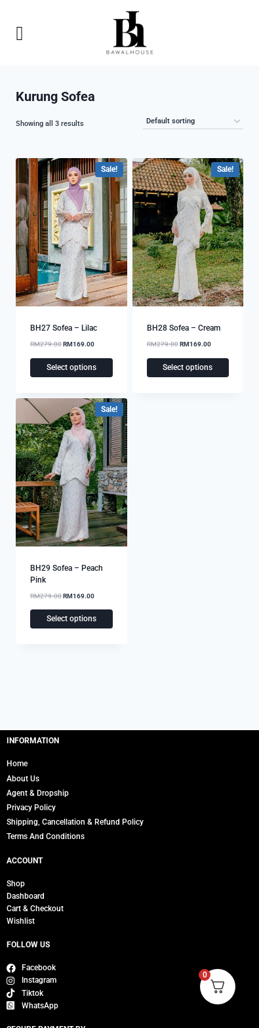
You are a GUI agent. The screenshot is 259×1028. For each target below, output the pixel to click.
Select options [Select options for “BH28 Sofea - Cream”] (187, 367)
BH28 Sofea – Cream (183, 328)
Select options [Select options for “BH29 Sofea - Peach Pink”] (71, 618)
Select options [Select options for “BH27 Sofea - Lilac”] (71, 367)
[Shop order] (193, 121)
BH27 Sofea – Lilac (63, 328)
